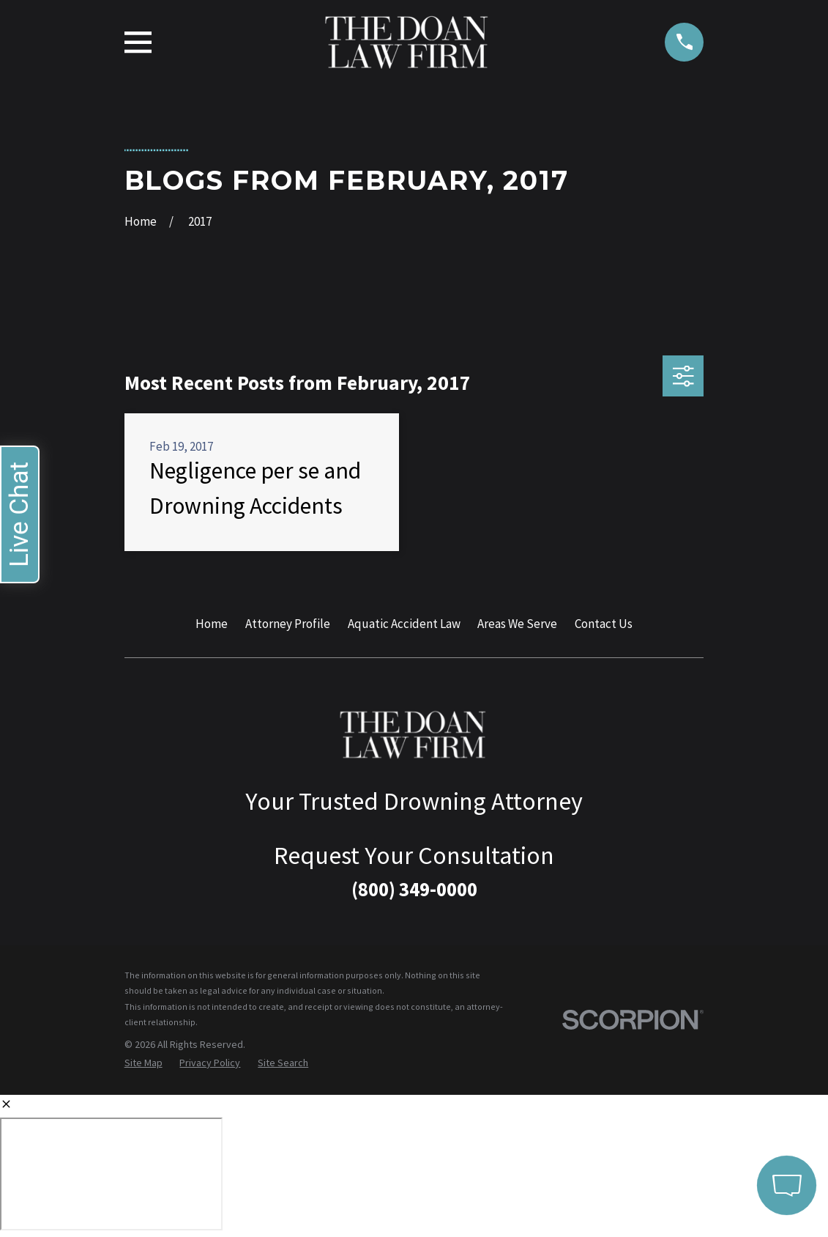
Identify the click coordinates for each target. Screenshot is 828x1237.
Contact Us (604, 624)
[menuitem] (143, 1063)
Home (211, 624)
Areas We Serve (517, 624)
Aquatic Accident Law (404, 624)
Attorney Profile (287, 624)
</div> (111, 1174)
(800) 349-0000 (414, 888)
